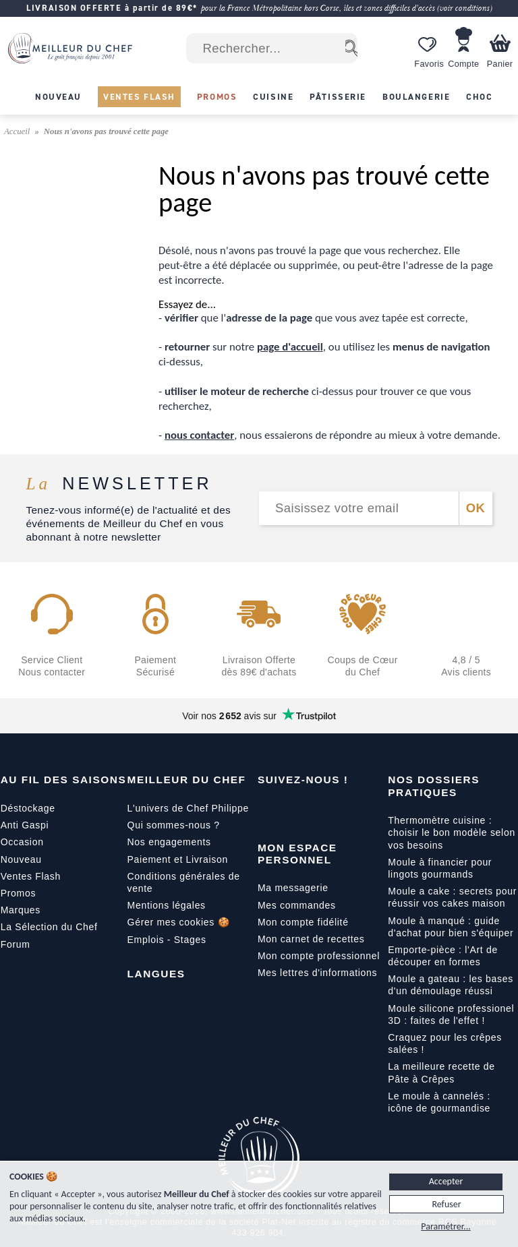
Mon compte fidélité (303, 922)
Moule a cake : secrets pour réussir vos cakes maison (452, 897)
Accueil (18, 131)
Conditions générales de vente (183, 882)
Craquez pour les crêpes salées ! (445, 1043)
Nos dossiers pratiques (434, 785)
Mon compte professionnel (319, 955)
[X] (353, 811)
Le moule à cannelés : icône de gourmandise (439, 1102)
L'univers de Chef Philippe (188, 808)
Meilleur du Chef (186, 779)
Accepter (446, 1181)
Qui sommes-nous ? (173, 825)
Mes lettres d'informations (317, 972)
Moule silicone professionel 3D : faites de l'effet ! (451, 1014)
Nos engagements (169, 842)
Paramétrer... (445, 1226)
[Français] (138, 1004)
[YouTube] (297, 811)
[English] (166, 1004)
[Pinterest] (382, 811)
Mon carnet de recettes (311, 939)
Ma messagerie (293, 887)
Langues (156, 973)
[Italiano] (195, 1004)
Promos (18, 893)
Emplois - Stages (166, 939)
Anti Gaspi (25, 825)
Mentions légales (166, 905)
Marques (20, 910)
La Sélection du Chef (49, 926)
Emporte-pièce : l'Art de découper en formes (443, 955)
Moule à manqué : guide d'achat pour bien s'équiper (450, 926)
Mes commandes (297, 905)
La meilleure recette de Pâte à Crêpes (441, 1072)
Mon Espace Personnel (297, 853)
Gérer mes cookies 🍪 (178, 922)
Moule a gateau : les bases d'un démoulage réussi (450, 984)
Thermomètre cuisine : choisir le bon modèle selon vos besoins (451, 832)
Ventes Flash (31, 876)
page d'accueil (290, 347)
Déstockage (28, 808)
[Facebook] (268, 811)
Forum (15, 944)
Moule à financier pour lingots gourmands (440, 868)
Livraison (207, 859)
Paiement (149, 859)
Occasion (22, 842)
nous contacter (199, 435)
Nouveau (21, 859)
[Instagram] (325, 811)
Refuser (446, 1204)
